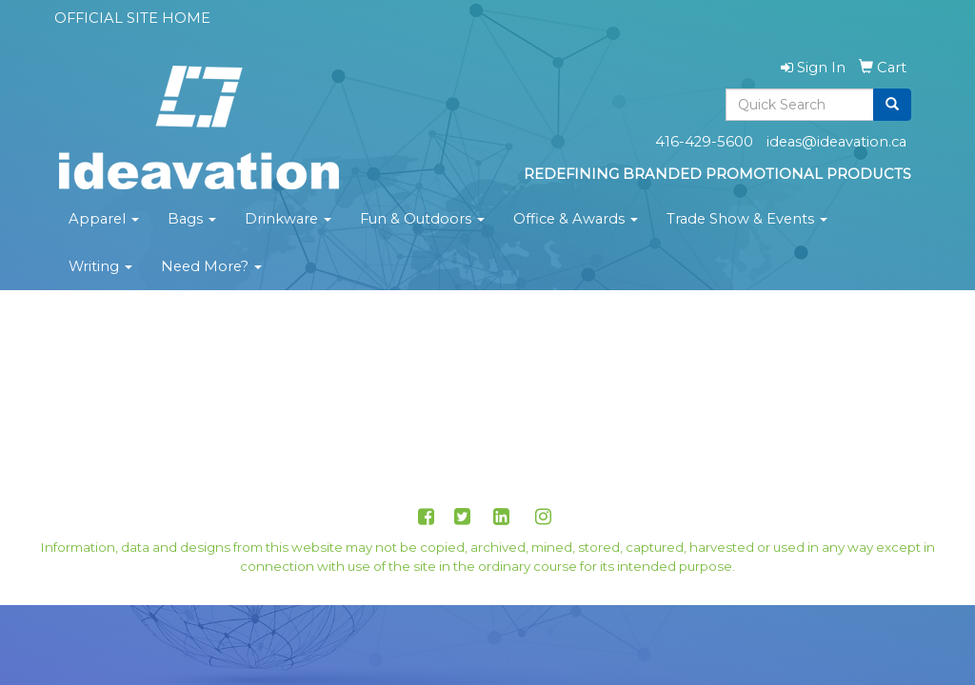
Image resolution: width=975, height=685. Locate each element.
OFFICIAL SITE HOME (132, 18)
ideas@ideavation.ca (836, 141)
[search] (892, 104)
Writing (100, 266)
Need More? (211, 266)
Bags (192, 218)
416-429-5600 (704, 141)
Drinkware (288, 218)
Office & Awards (575, 218)
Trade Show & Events (747, 218)
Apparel (104, 218)
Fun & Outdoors (422, 218)
